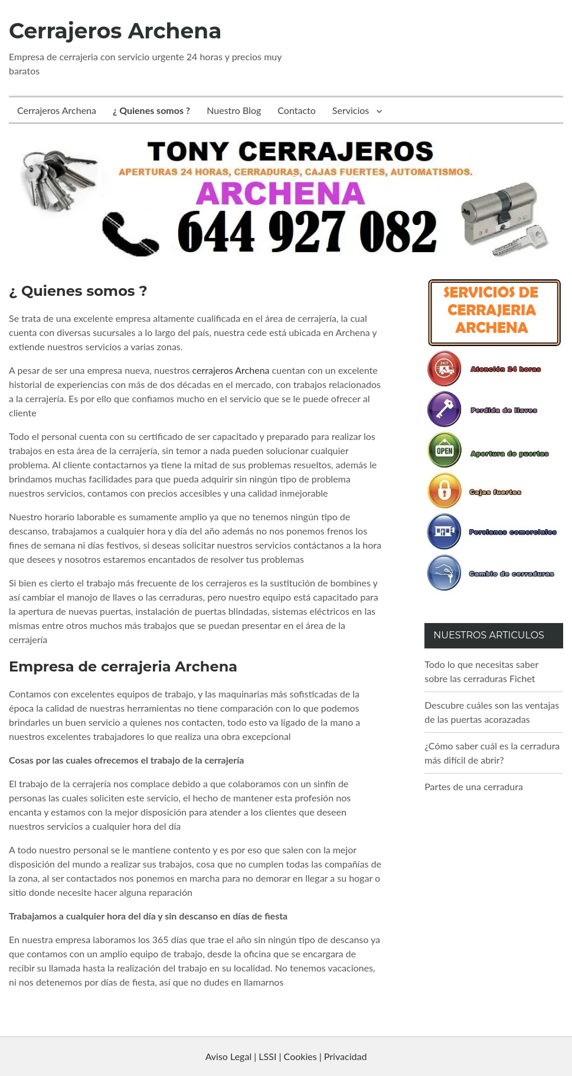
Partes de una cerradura (473, 786)
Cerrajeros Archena (115, 31)
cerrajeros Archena (231, 370)
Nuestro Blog (234, 110)
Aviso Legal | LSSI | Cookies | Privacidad (286, 1056)
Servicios (350, 110)
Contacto (296, 110)
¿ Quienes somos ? (151, 110)
